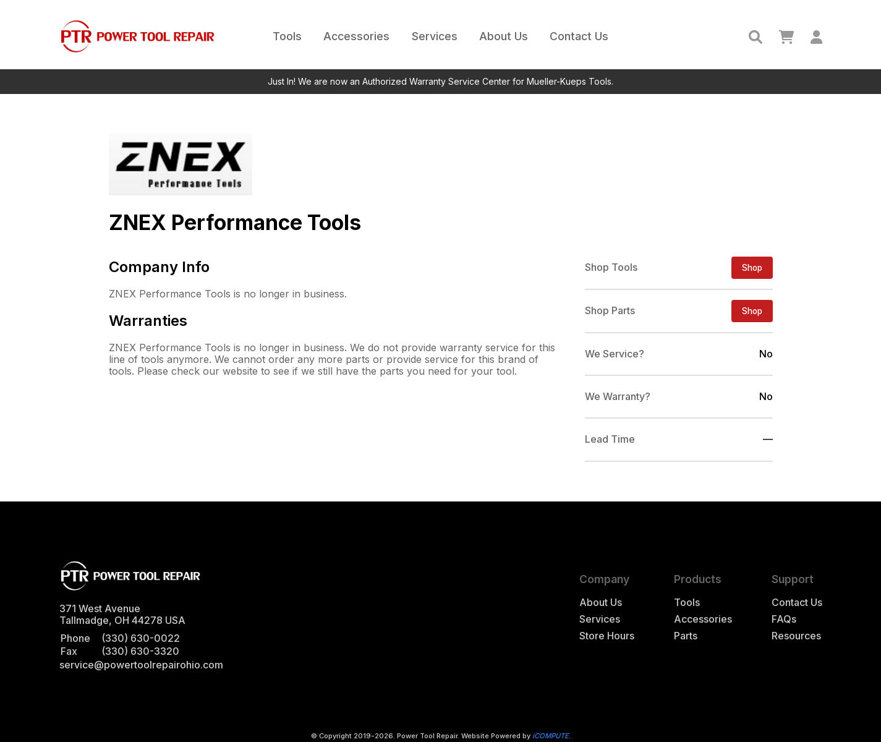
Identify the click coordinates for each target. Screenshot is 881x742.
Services (435, 36)
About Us (503, 36)
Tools (287, 36)
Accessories (356, 36)
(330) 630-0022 (140, 638)
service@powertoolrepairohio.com (141, 665)
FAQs (784, 619)
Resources (796, 636)
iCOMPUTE (550, 735)
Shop (752, 268)
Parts (685, 636)
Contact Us (579, 36)
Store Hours (606, 636)
